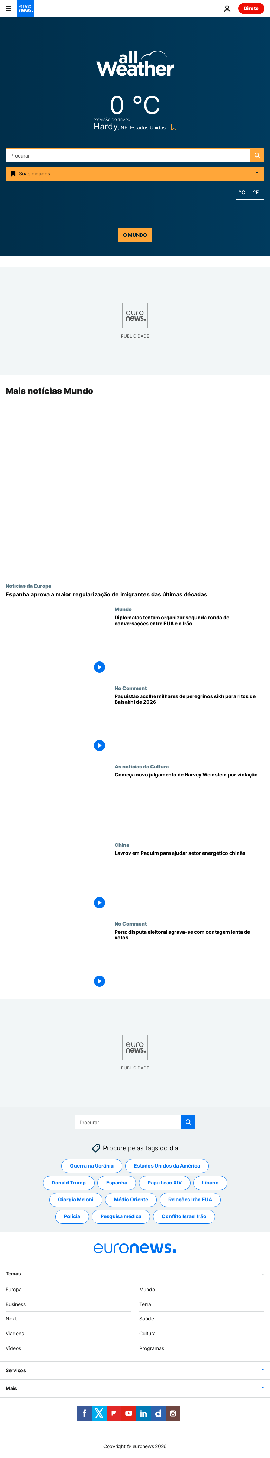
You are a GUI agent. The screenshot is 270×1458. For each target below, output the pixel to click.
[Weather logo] (135, 65)
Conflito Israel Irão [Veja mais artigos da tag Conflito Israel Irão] (184, 1217)
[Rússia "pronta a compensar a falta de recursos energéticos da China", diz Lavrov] (189, 881)
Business (16, 1304)
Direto (251, 8)
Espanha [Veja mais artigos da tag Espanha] (116, 1183)
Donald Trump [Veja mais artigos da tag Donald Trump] (69, 1183)
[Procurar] (135, 155)
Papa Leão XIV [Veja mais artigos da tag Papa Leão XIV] (165, 1183)
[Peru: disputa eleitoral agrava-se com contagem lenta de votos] (189, 960)
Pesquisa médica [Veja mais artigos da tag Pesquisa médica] (121, 1217)
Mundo (123, 609)
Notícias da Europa (28, 585)
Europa (14, 1289)
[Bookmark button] (172, 127)
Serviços (16, 1370)
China (122, 845)
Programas (151, 1348)
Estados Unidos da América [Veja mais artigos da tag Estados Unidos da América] (167, 1166)
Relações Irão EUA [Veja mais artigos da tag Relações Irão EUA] (190, 1200)
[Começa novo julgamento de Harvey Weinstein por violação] (189, 802)
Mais (11, 1388)
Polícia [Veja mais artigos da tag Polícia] (72, 1217)
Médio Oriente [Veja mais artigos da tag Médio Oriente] (131, 1200)
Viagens (15, 1333)
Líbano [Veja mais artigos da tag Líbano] (210, 1183)
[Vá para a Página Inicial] (25, 8)
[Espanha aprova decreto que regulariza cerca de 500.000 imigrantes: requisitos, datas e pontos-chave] (135, 594)
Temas (13, 1274)
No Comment (131, 688)
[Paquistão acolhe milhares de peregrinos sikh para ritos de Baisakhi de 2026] (189, 724)
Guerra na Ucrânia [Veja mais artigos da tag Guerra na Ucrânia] (92, 1166)
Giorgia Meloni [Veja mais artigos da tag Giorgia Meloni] (76, 1200)
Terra (145, 1304)
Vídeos (13, 1348)
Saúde (146, 1319)
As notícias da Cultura (142, 766)
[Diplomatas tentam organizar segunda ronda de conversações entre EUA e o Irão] (189, 646)
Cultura (147, 1333)
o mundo (135, 235)
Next (11, 1319)
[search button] (257, 155)
